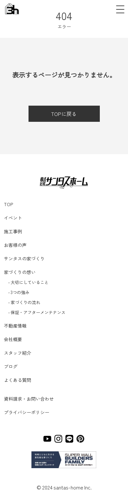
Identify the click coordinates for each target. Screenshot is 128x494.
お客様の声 (15, 245)
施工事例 (13, 231)
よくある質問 (17, 380)
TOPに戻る (64, 114)
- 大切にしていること (28, 282)
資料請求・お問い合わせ (29, 398)
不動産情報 (15, 325)
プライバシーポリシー (26, 412)
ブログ (10, 366)
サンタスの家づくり (24, 258)
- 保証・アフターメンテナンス (36, 312)
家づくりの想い (20, 272)
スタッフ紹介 (17, 353)
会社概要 (13, 339)
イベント (13, 218)
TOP (8, 204)
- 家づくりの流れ (24, 302)
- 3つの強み (18, 292)
